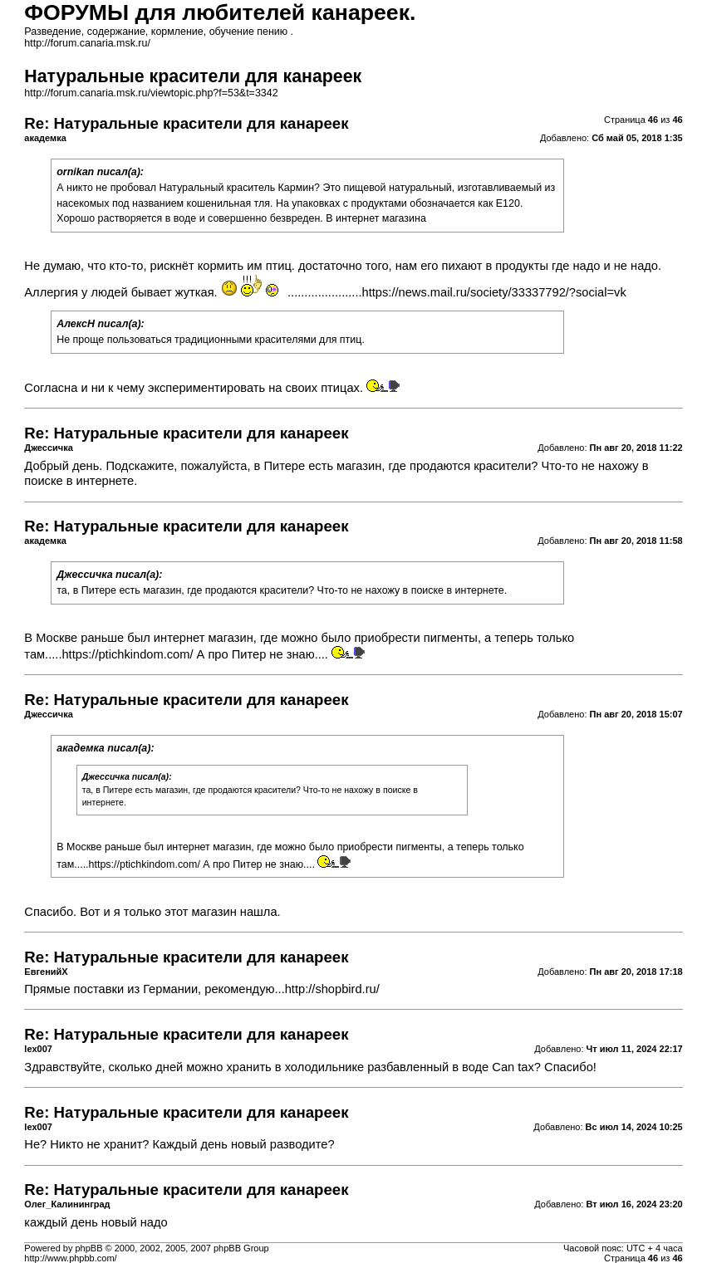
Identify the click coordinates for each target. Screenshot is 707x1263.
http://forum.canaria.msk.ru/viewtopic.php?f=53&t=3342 (150, 93)
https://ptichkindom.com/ (127, 654)
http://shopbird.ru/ (332, 989)
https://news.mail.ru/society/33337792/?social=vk (494, 292)
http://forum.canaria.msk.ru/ (87, 43)
